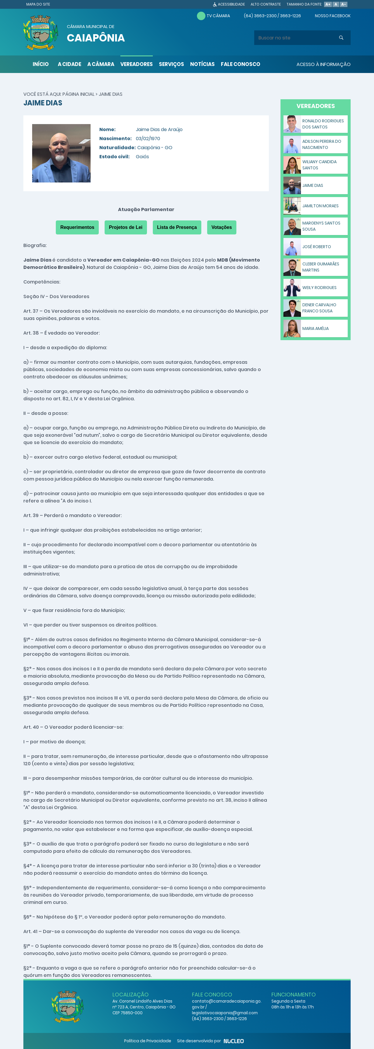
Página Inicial (78, 94)
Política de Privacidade (147, 1041)
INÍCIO (41, 64)
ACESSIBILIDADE (231, 4)
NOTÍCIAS (202, 64)
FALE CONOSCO (240, 64)
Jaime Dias (110, 94)
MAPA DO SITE (38, 4)
